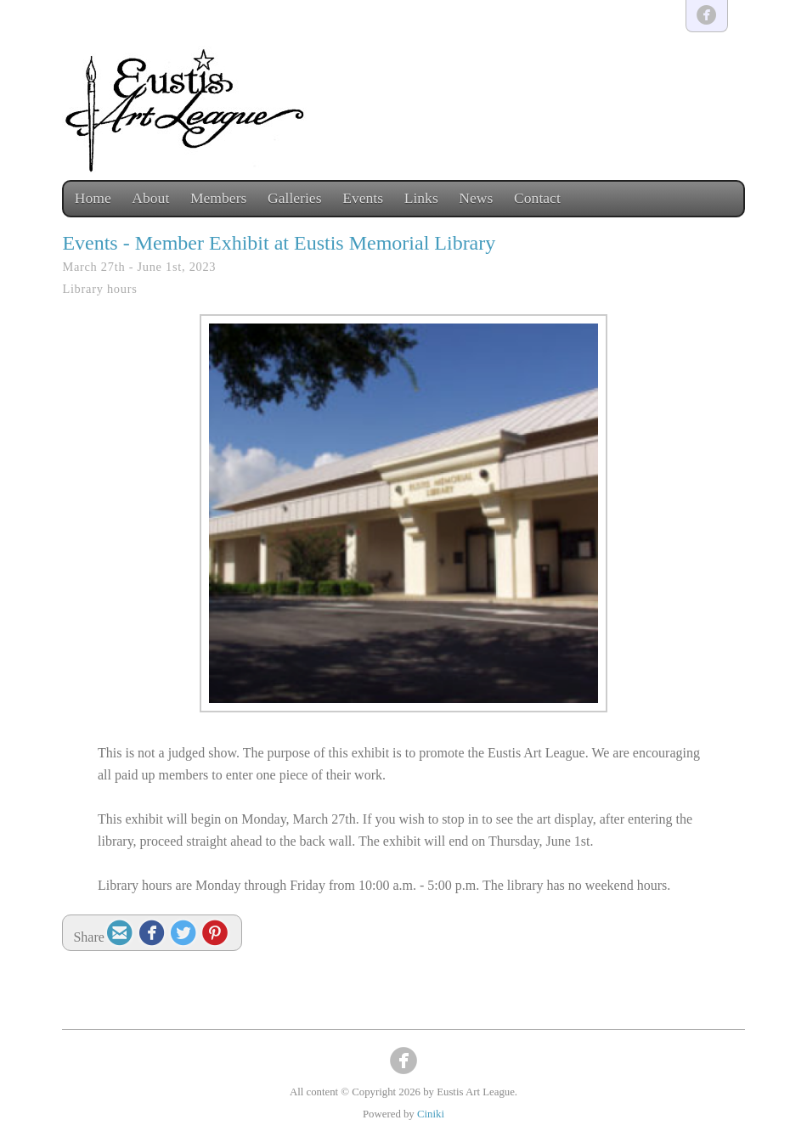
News (476, 197)
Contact (537, 197)
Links (421, 197)
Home (93, 197)
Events (362, 197)
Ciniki (430, 1114)
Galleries (295, 197)
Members (218, 197)
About (150, 197)
